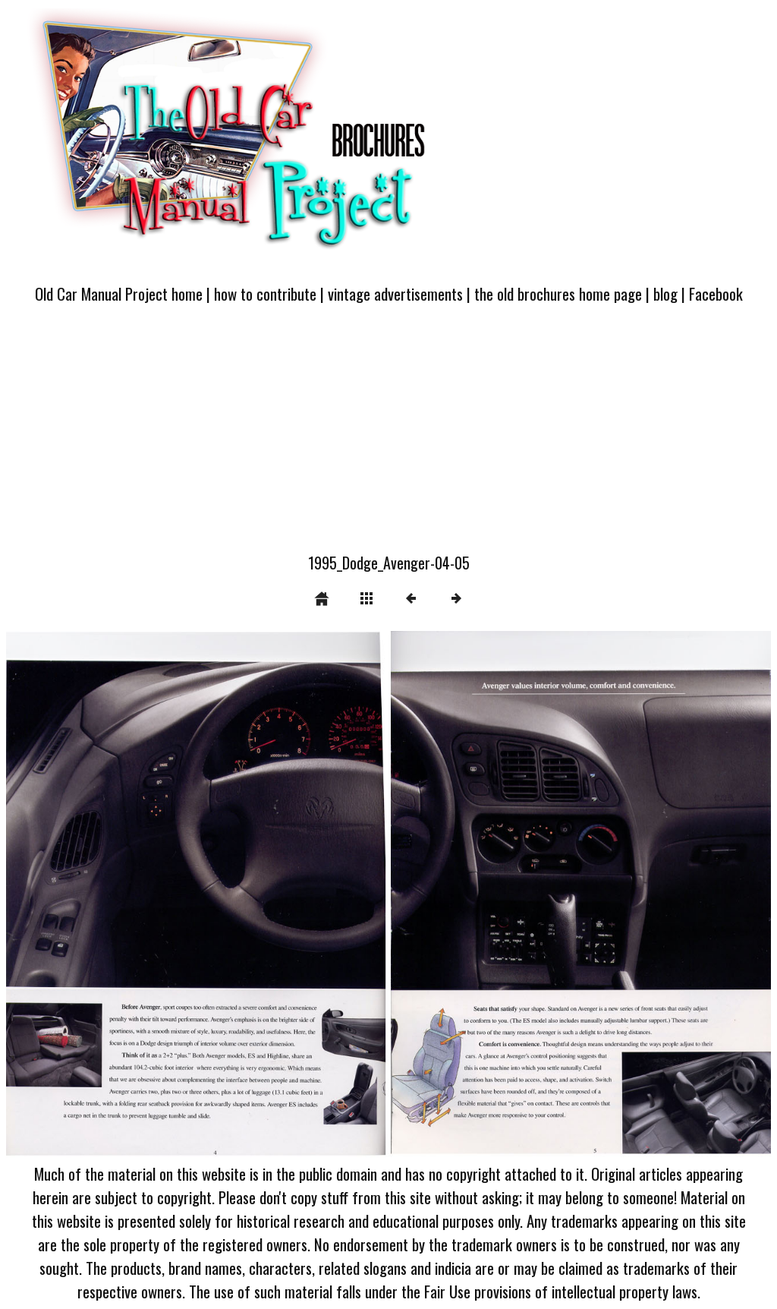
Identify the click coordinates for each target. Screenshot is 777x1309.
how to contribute (265, 293)
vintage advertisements (395, 293)
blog (665, 293)
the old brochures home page (558, 293)
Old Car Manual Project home (119, 293)
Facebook (716, 293)
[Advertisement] (388, 437)
